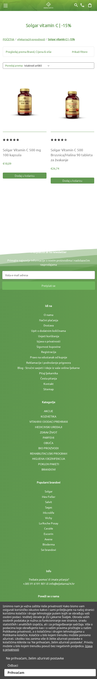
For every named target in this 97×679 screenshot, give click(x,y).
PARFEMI (48, 437)
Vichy (48, 518)
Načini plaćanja (48, 320)
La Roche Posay (48, 523)
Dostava (49, 325)
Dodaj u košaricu (25, 176)
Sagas (48, 507)
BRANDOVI (49, 469)
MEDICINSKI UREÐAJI (48, 427)
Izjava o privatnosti (48, 341)
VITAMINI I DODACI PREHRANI (48, 421)
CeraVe (48, 528)
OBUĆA (48, 443)
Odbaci (13, 665)
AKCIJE (48, 411)
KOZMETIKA (48, 416)
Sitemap (48, 389)
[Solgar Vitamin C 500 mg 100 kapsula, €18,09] (24, 103)
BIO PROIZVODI (48, 448)
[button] (48, 52)
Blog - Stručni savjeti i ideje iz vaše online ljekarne (48, 367)
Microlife (48, 512)
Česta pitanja (48, 378)
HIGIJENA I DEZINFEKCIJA (48, 458)
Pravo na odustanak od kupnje (48, 357)
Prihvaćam (16, 672)
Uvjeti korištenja (48, 336)
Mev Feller (48, 496)
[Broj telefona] (82, 5)
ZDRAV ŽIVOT (48, 432)
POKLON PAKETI (48, 464)
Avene (48, 539)
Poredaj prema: (14, 65)
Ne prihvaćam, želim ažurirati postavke (35, 658)
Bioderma (49, 544)
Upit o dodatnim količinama (48, 330)
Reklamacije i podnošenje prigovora (48, 362)
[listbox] (38, 66)
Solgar (48, 491)
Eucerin (48, 534)
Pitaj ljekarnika (48, 373)
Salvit (48, 502)
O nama (48, 314)
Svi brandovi (48, 549)
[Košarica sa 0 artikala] (90, 5)
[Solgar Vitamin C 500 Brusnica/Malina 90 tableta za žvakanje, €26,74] (72, 103)
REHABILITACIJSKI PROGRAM (48, 453)
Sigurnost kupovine (49, 346)
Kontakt (49, 383)
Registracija (48, 352)
